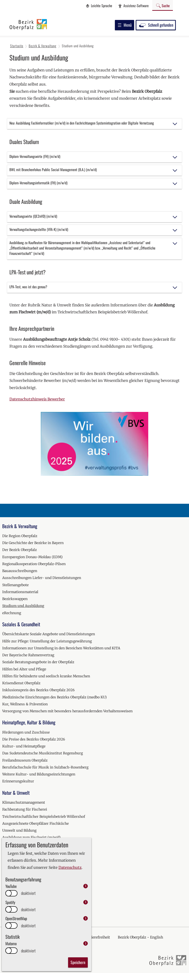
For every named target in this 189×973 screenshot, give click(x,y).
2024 (6, 893)
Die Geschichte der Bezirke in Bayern (33, 543)
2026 (6, 908)
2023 (6, 887)
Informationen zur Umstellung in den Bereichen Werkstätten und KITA (61, 648)
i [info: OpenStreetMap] (85, 918)
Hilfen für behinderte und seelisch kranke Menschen (46, 676)
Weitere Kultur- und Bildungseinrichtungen (38, 774)
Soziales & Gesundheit (21, 624)
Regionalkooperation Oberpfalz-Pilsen (34, 564)
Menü (124, 25)
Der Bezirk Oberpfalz (19, 550)
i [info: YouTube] (85, 886)
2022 (6, 880)
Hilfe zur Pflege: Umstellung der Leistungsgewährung (47, 641)
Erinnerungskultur (18, 781)
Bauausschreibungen (19, 571)
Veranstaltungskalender (22, 849)
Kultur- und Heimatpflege (23, 746)
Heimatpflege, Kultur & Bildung (28, 722)
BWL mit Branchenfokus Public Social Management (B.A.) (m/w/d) (53, 169)
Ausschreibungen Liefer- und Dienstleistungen (41, 578)
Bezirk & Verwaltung (19, 526)
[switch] (11, 893)
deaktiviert (28, 893)
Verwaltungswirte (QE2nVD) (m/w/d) (33, 216)
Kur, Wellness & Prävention (25, 704)
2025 (6, 900)
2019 (6, 859)
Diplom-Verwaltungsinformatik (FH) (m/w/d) (38, 182)
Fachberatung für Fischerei (24, 809)
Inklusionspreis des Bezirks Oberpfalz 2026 (38, 690)
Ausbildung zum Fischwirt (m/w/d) (31, 837)
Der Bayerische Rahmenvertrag (28, 655)
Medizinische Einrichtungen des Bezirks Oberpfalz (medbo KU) (54, 697)
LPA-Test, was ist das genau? (28, 286)
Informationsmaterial (20, 592)
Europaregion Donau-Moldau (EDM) (32, 557)
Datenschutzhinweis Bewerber (37, 399)
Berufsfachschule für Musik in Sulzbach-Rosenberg (45, 767)
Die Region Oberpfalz (19, 536)
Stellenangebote (15, 585)
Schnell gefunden (155, 25)
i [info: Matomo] (85, 943)
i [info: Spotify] (85, 902)
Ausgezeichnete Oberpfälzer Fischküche (35, 823)
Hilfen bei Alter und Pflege (24, 669)
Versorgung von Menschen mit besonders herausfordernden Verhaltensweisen (67, 711)
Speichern (78, 962)
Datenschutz (70, 867)
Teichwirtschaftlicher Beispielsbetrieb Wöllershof (43, 816)
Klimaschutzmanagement (23, 802)
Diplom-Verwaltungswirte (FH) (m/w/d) (34, 156)
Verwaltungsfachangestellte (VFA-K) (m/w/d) (38, 229)
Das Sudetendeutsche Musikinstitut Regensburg (42, 753)
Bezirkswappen (15, 599)
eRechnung (11, 613)
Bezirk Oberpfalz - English (140, 937)
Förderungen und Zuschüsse (26, 732)
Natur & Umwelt (16, 792)
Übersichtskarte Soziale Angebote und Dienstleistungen (48, 634)
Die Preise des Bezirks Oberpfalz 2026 (33, 739)
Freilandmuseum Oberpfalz (24, 760)
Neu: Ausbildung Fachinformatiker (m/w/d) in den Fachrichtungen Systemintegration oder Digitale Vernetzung (81, 123)
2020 (6, 865)
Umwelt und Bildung (19, 830)
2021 (6, 872)
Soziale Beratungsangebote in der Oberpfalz (38, 662)
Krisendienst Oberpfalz (21, 683)
